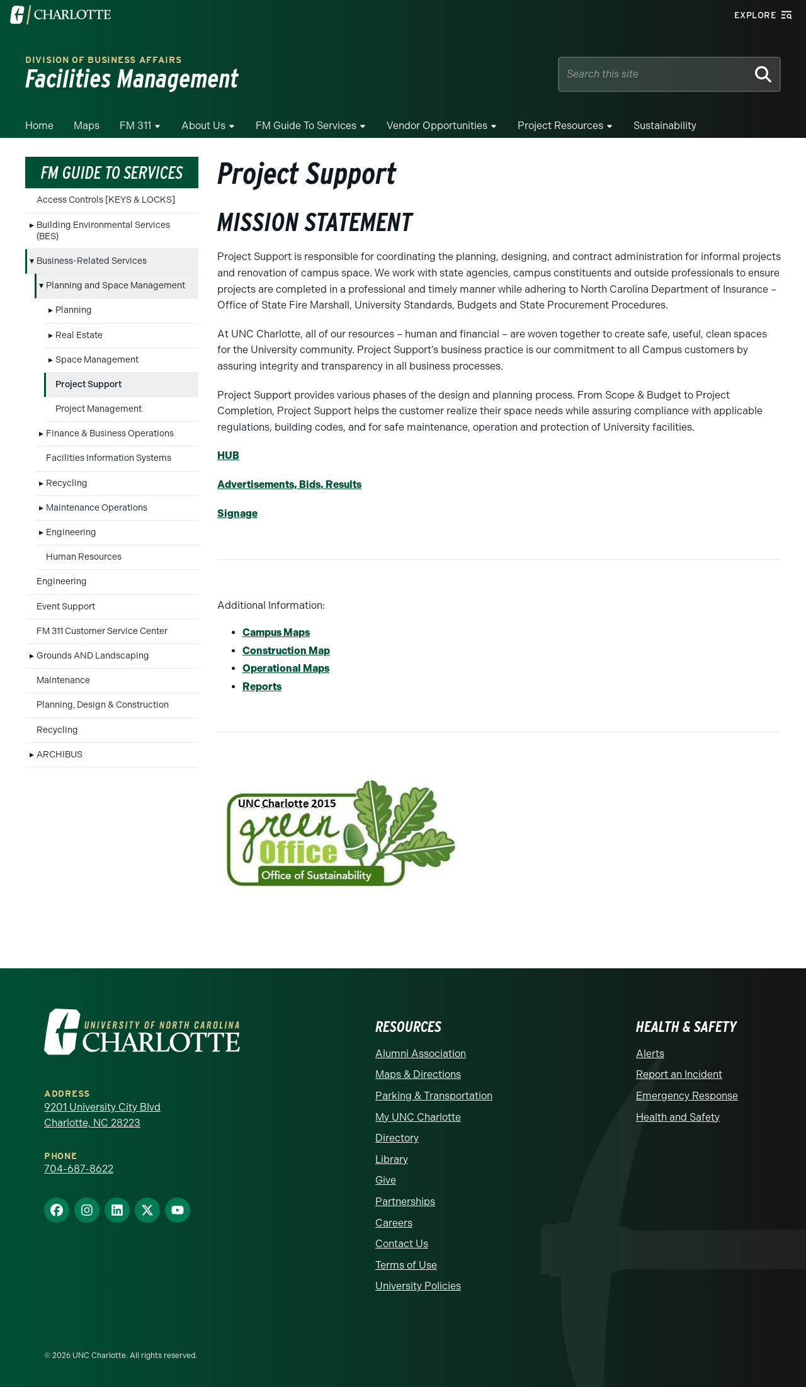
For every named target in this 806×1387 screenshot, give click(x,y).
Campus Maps (276, 632)
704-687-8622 (78, 1169)
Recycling (67, 483)
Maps (86, 126)
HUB (228, 455)
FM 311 (135, 126)
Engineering (71, 532)
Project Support (88, 384)
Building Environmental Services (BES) (103, 231)
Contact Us (401, 1244)
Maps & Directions (418, 1074)
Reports (261, 687)
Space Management (97, 359)
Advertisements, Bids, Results (289, 484)
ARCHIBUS (59, 754)
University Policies (418, 1286)
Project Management (98, 409)
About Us (203, 126)
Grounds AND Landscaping (93, 655)
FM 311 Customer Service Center (102, 631)
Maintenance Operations (96, 507)
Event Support (66, 606)
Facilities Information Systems (108, 458)
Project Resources (560, 126)
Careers (393, 1223)
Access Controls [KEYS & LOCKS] (106, 200)
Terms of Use (406, 1265)
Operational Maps (285, 668)
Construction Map (286, 651)
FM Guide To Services (306, 126)
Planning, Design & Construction (103, 704)
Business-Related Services (92, 261)
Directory (397, 1138)
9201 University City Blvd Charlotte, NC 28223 (102, 1115)
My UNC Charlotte (418, 1117)
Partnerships (405, 1202)
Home (39, 126)
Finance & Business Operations (110, 433)
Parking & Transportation (433, 1096)
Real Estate (79, 335)
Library (391, 1159)
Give (385, 1180)
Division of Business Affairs (103, 60)
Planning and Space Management (115, 285)
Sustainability (664, 126)
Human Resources (84, 557)
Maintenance (63, 680)
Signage (237, 513)
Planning (73, 310)
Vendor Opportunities (437, 126)
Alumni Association (420, 1054)
